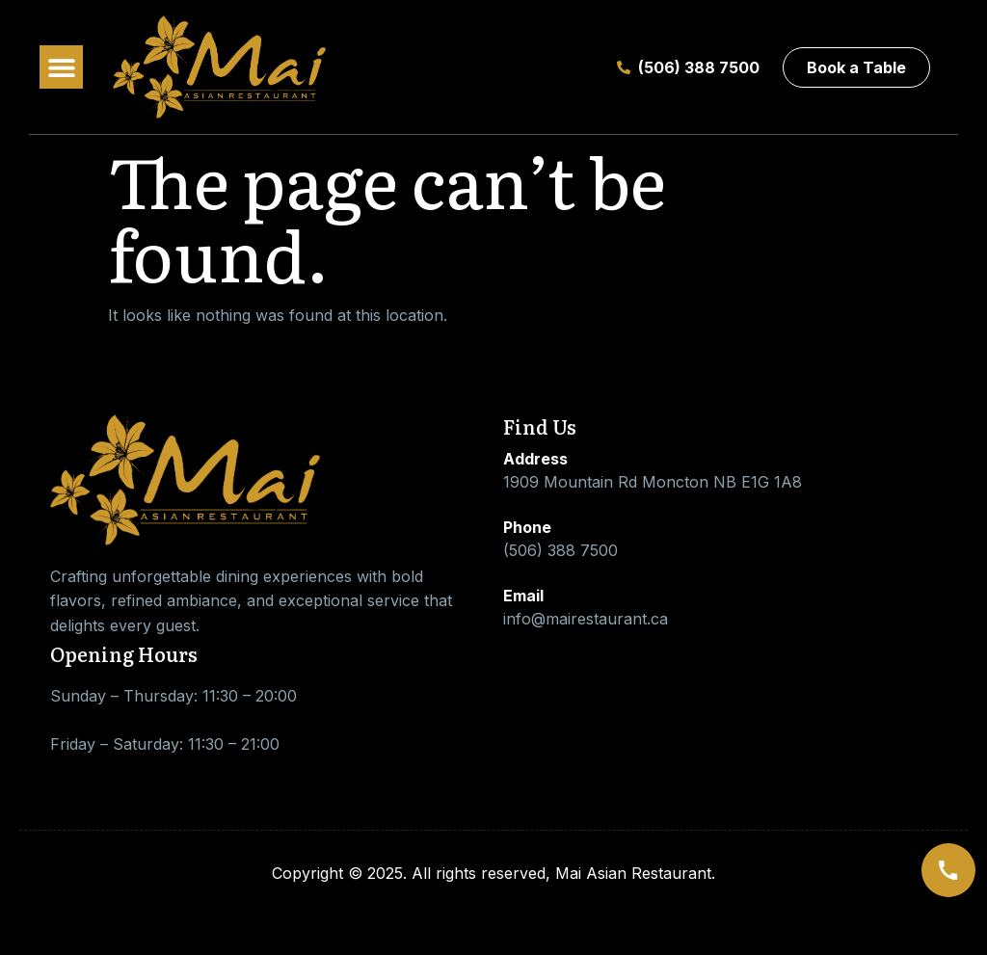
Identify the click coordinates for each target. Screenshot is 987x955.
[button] (61, 67)
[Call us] (948, 870)
